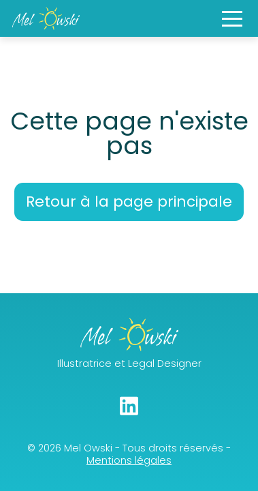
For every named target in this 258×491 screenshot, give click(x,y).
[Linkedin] (129, 405)
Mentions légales (129, 460)
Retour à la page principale (129, 201)
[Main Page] (46, 18)
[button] (232, 19)
